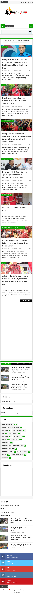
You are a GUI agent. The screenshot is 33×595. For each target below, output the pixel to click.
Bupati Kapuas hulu (7, 424)
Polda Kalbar (17, 436)
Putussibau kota (22, 451)
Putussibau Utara (7, 451)
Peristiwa (5, 436)
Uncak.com (16, 592)
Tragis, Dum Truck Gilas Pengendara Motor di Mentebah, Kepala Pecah (19, 386)
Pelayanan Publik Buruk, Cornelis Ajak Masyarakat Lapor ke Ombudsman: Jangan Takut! (14, 174)
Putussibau (5, 442)
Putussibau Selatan (8, 448)
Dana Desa (5, 430)
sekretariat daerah (17, 454)
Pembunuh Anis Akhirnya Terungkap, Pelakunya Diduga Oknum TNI (20, 377)
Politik (4, 439)
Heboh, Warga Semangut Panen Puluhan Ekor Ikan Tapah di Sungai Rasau (21, 369)
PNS (3, 433)
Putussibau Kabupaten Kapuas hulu (12, 445)
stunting (5, 457)
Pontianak (15, 439)
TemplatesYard (16, 590)
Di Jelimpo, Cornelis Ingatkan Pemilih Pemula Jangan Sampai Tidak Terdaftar (14, 101)
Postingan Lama (26, 301)
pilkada (4, 454)
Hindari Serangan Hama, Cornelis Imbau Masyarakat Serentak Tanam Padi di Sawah (15, 243)
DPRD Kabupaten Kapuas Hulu (10, 427)
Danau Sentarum (17, 430)
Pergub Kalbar (13, 433)
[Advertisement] (16, 19)
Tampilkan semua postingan (19, 42)
